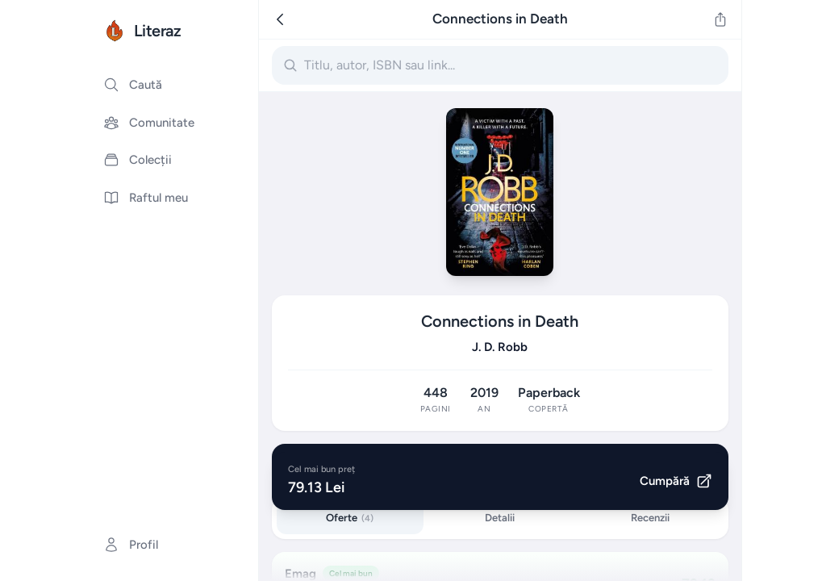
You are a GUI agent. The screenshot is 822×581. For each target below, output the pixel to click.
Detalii (500, 518)
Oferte (349, 518)
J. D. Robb (500, 347)
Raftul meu (145, 198)
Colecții (137, 160)
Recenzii (650, 518)
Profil (130, 545)
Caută (132, 85)
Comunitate (148, 123)
